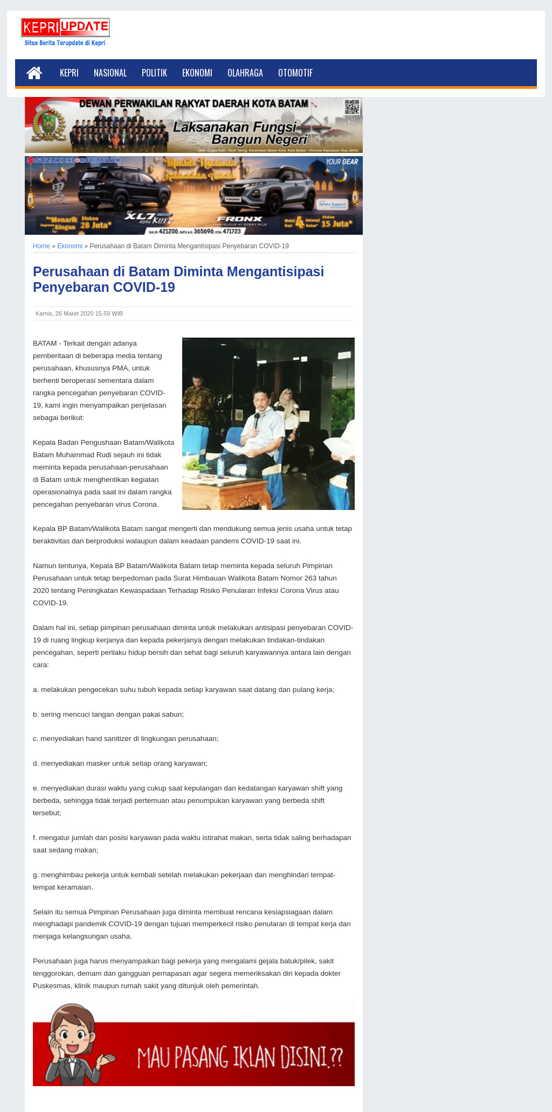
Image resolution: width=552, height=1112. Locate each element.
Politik (154, 72)
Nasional (110, 72)
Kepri (69, 72)
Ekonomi (197, 72)
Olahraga (245, 72)
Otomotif (295, 72)
